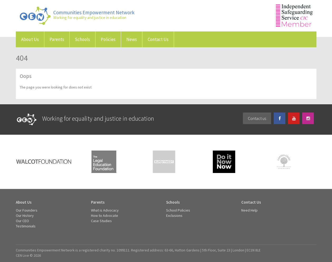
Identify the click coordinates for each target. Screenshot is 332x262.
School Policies (178, 210)
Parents (57, 39)
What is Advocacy (105, 210)
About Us (30, 39)
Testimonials (26, 226)
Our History (25, 215)
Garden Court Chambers (284, 162)
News (131, 39)
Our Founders (26, 210)
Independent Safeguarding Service (294, 15)
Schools (82, 39)
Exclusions (174, 215)
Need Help (249, 210)
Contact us (257, 118)
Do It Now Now (224, 162)
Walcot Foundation (43, 162)
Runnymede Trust (164, 162)
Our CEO (22, 220)
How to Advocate (104, 215)
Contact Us (158, 39)
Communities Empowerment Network (35, 16)
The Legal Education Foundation (104, 162)
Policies (108, 39)
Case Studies (101, 220)
